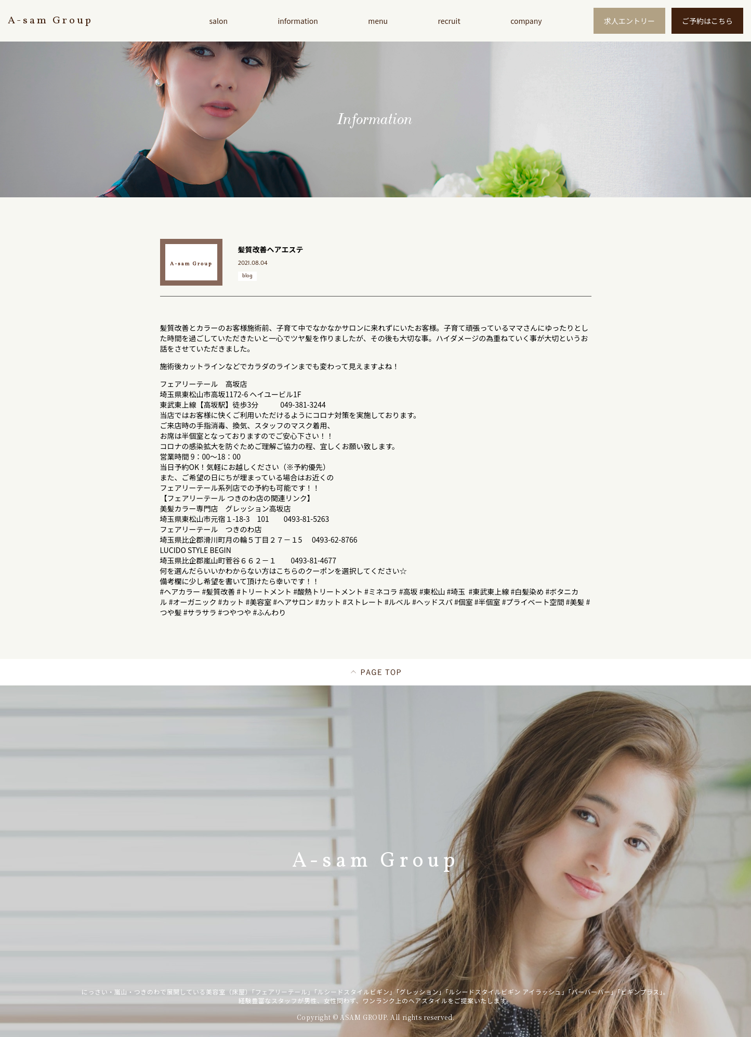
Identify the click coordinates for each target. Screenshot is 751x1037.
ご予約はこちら (707, 21)
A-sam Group (50, 21)
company (526, 21)
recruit (449, 21)
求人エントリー (629, 21)
